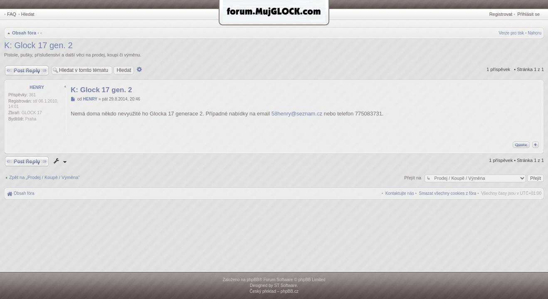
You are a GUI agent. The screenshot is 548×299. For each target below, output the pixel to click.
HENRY (37, 87)
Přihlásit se (528, 14)
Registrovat (501, 14)
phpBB (253, 279)
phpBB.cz (290, 291)
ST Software (285, 285)
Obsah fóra (24, 32)
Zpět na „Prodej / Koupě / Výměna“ (44, 177)
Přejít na (413, 177)
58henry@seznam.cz (297, 113)
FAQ (11, 14)
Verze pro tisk (511, 33)
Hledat (28, 14)
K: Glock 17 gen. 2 (38, 45)
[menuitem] (447, 193)
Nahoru (534, 33)
